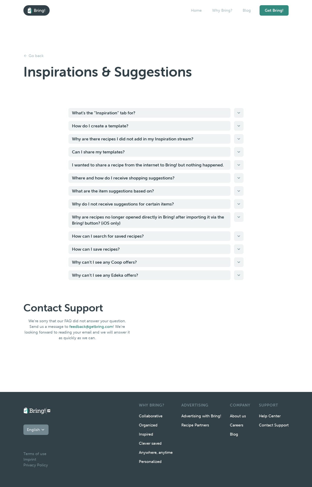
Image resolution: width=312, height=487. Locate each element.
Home (196, 10)
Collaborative (150, 415)
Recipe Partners (195, 425)
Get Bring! (274, 10)
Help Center (270, 415)
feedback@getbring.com (91, 326)
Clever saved (150, 443)
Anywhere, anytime (156, 452)
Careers (236, 425)
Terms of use (34, 453)
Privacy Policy (35, 464)
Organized (148, 425)
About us (238, 415)
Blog (247, 10)
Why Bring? (222, 10)
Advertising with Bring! (201, 415)
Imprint (29, 459)
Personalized (150, 461)
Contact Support (274, 425)
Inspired (146, 434)
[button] (36, 429)
